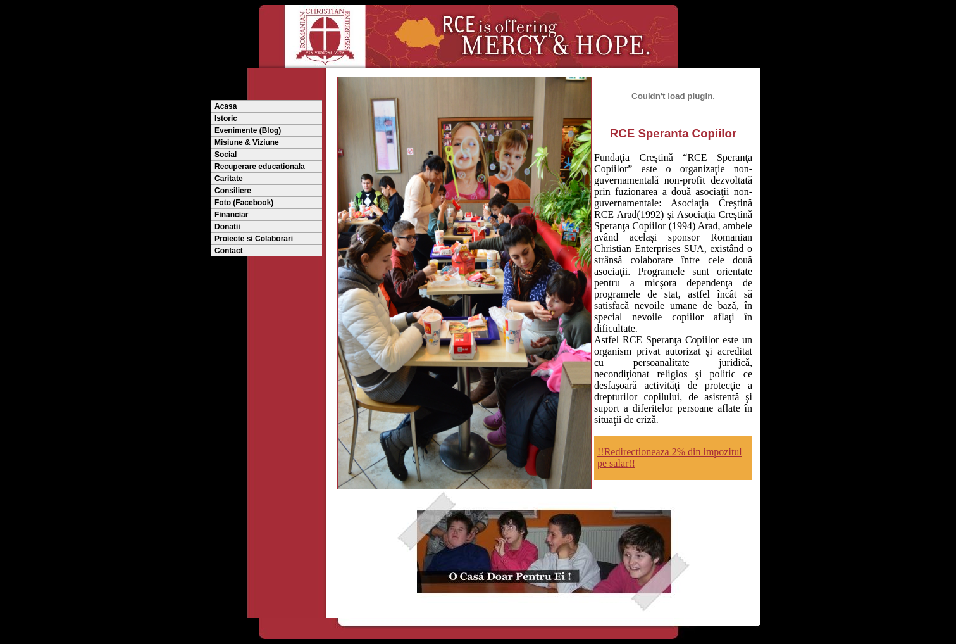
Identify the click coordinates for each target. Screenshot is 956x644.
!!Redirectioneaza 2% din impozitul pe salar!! (669, 457)
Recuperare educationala (259, 166)
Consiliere (232, 190)
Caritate (228, 178)
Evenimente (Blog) (247, 130)
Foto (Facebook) (243, 202)
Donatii (227, 226)
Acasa (225, 106)
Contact (228, 250)
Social (225, 154)
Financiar (231, 214)
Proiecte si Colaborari (253, 238)
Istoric (225, 118)
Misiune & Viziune (246, 142)
